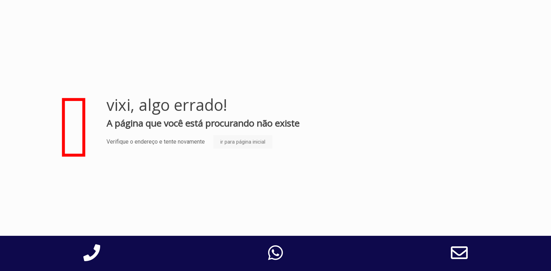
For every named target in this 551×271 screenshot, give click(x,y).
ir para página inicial (242, 142)
